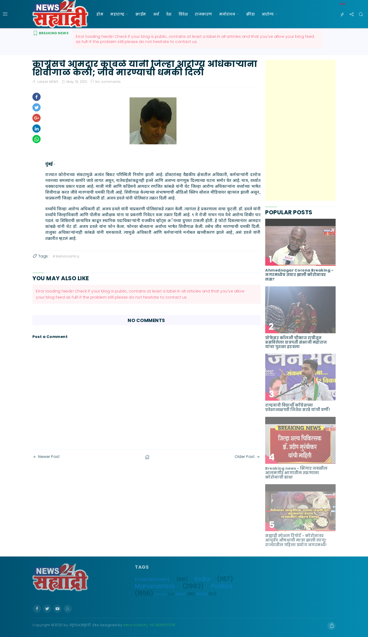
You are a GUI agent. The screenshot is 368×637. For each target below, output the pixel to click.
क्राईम (140, 14)
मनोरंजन (227, 14)
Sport (180, 594)
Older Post (248, 456)
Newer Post (46, 456)
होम (99, 14)
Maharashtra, (66, 256)
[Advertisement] (300, 130)
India (202, 579)
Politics (222, 586)
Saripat (161, 594)
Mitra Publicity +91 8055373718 (149, 625)
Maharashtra (155, 586)
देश (169, 14)
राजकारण (203, 14)
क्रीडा (250, 14)
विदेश (183, 14)
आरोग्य (268, 14)
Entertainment (152, 579)
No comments (108, 81)
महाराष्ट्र (117, 14)
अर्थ (156, 14)
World (201, 594)
